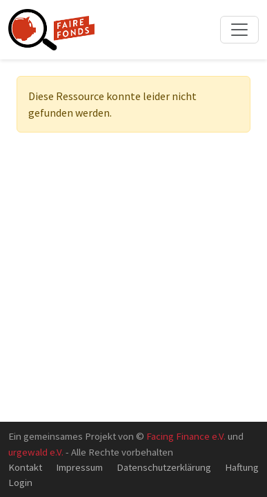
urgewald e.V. (35, 451)
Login (20, 482)
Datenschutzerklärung (164, 467)
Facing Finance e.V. (186, 435)
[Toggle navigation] (239, 29)
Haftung (242, 467)
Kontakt (25, 467)
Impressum (79, 467)
